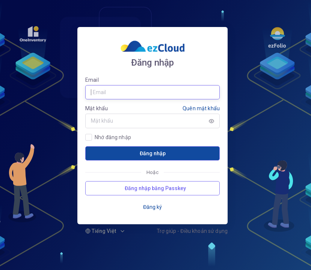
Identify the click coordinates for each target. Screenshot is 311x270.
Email (92, 80)
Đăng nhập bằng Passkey (155, 188)
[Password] (144, 121)
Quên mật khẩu (201, 108)
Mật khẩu (96, 108)
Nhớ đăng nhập (113, 137)
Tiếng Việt (100, 231)
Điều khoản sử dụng (204, 231)
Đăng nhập (153, 153)
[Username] (152, 92)
